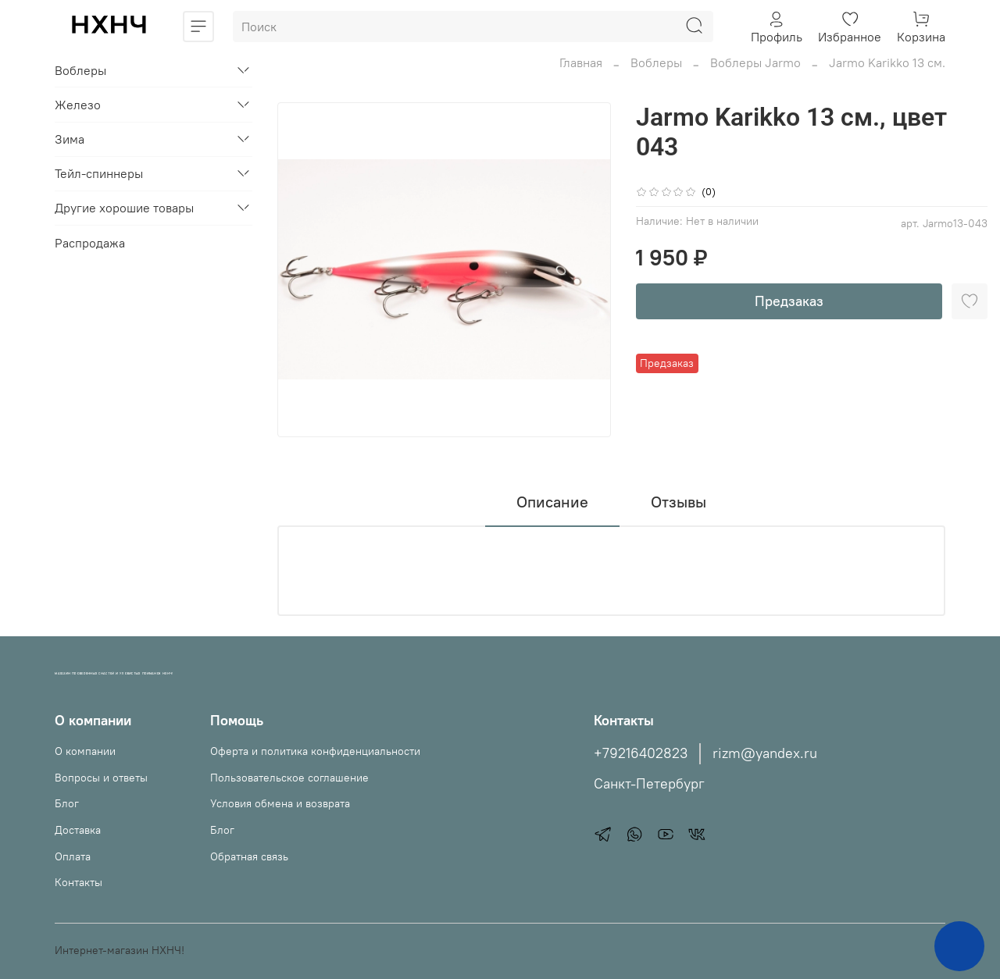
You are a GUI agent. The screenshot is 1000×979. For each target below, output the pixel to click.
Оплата (73, 856)
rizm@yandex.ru (764, 753)
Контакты (78, 882)
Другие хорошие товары (124, 207)
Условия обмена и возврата (280, 803)
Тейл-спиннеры (99, 173)
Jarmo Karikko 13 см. (887, 62)
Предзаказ (789, 301)
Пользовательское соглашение (289, 778)
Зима (69, 139)
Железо (78, 104)
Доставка (78, 830)
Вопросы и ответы (101, 778)
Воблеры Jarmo (755, 62)
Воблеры (656, 62)
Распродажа (90, 243)
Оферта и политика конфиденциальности (315, 751)
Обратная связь (249, 856)
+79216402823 (641, 753)
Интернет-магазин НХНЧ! (119, 950)
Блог (67, 803)
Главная (580, 62)
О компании (85, 751)
